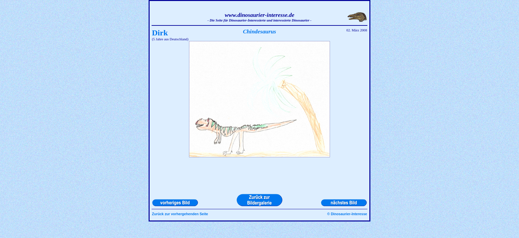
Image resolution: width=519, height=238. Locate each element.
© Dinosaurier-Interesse (347, 214)
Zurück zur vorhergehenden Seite (180, 214)
